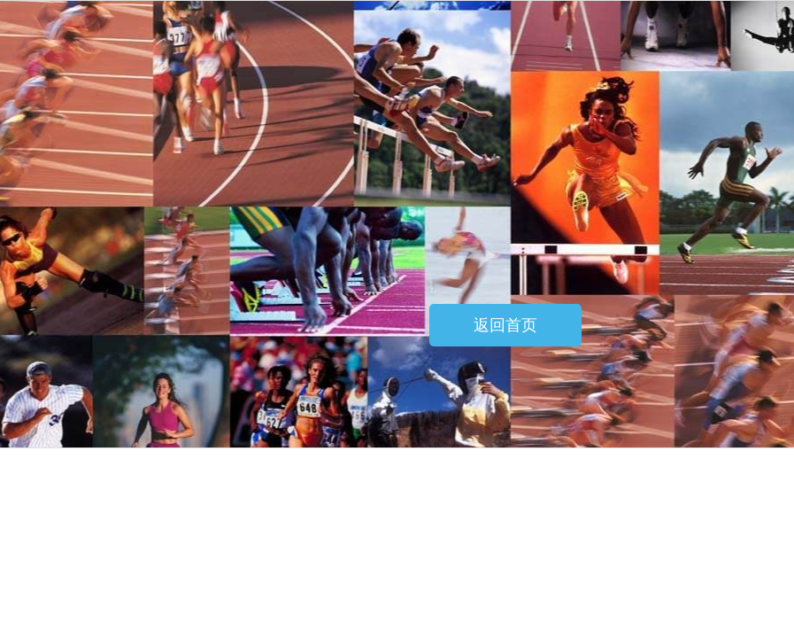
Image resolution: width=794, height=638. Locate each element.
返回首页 (505, 325)
